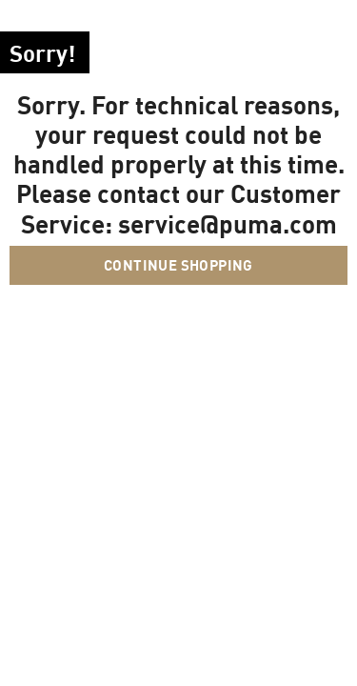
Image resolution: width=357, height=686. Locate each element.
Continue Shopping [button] (178, 264)
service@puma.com (227, 223)
